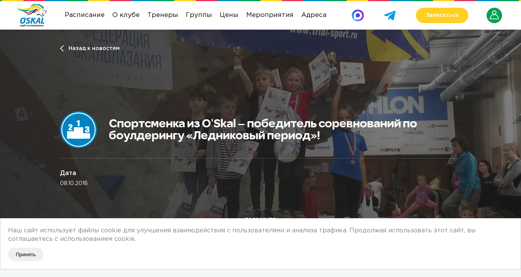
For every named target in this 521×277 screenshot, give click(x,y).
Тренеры (162, 15)
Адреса (313, 15)
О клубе (126, 15)
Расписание (85, 15)
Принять (26, 254)
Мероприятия (270, 15)
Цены (229, 15)
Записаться (442, 15)
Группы (199, 15)
